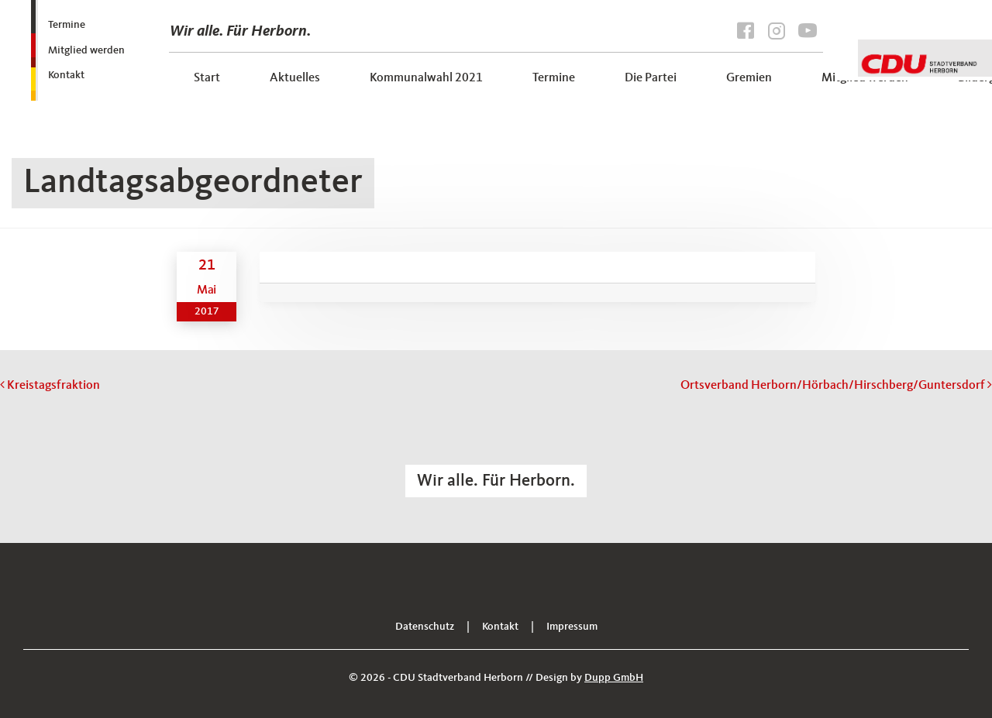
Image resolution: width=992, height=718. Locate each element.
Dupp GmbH (613, 677)
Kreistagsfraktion (50, 386)
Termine (66, 24)
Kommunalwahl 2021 (426, 78)
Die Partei (651, 78)
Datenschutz (424, 626)
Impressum (572, 626)
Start (207, 78)
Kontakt (66, 75)
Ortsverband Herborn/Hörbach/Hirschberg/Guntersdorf (836, 386)
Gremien (749, 78)
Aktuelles (295, 78)
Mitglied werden (86, 50)
